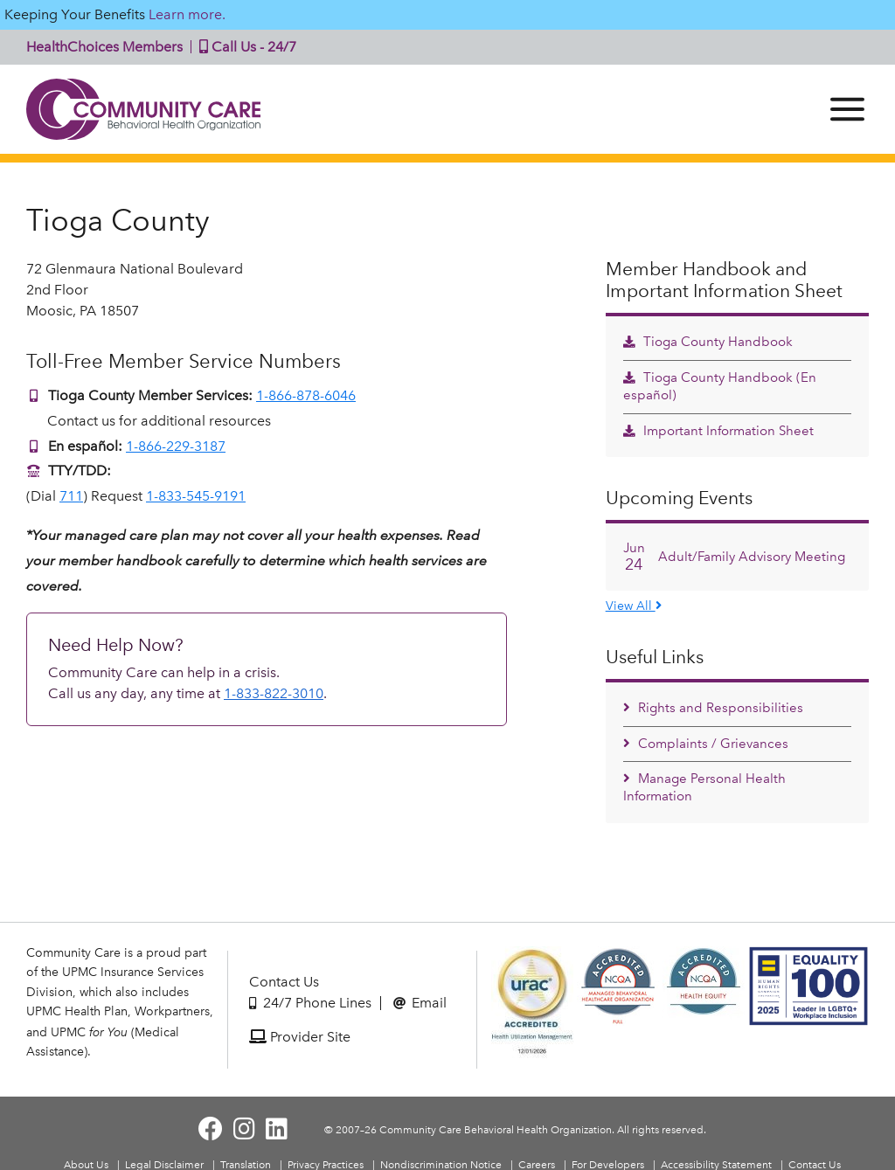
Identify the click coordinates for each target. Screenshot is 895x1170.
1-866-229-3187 (175, 446)
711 (71, 496)
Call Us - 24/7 (243, 46)
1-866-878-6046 (306, 395)
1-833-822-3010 (273, 693)
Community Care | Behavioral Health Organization (144, 109)
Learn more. (187, 14)
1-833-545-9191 (196, 496)
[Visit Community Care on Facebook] (210, 1129)
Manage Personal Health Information (704, 787)
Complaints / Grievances (705, 743)
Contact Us (284, 981)
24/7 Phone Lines (310, 1002)
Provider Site (299, 1036)
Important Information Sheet (718, 431)
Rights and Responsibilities (713, 708)
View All (634, 605)
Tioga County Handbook (708, 342)
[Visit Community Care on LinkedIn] (277, 1129)
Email (420, 1002)
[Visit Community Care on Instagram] (244, 1129)
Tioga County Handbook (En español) (719, 386)
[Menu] (847, 109)
